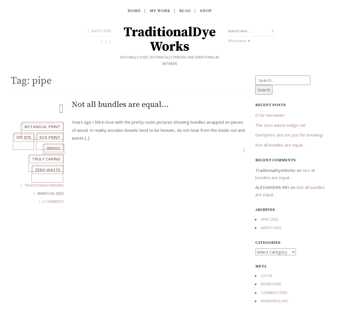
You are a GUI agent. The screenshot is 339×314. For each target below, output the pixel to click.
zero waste (46, 190)
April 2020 (269, 219)
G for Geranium (269, 115)
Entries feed (271, 284)
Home (134, 10)
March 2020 (271, 227)
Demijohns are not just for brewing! (289, 135)
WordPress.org (274, 301)
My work (160, 10)
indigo (52, 165)
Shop (206, 10)
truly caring (45, 178)
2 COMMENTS (52, 223)
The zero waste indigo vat (280, 125)
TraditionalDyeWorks (170, 39)
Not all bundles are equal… (125, 105)
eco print (48, 152)
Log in (266, 275)
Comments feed (274, 292)
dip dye (51, 140)
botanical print (41, 127)
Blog (185, 10)
